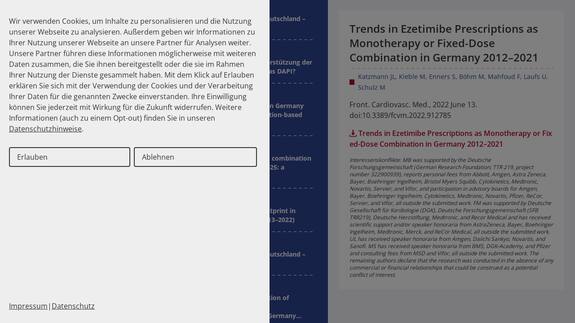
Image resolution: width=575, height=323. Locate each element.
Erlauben (32, 157)
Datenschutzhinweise (45, 129)
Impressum (28, 306)
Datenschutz (73, 306)
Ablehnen (158, 157)
